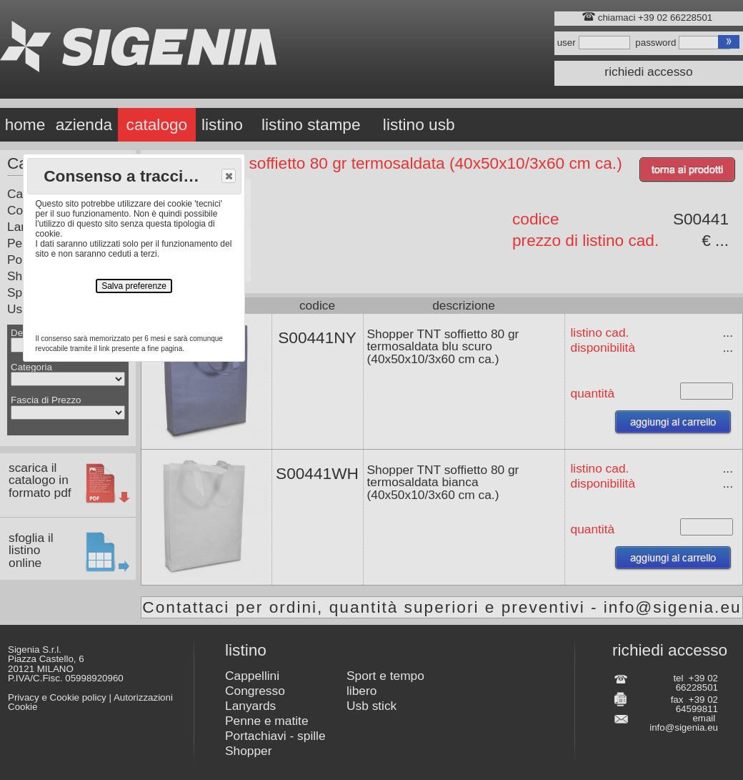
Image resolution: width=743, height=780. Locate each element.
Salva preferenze (133, 286)
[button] (228, 176)
